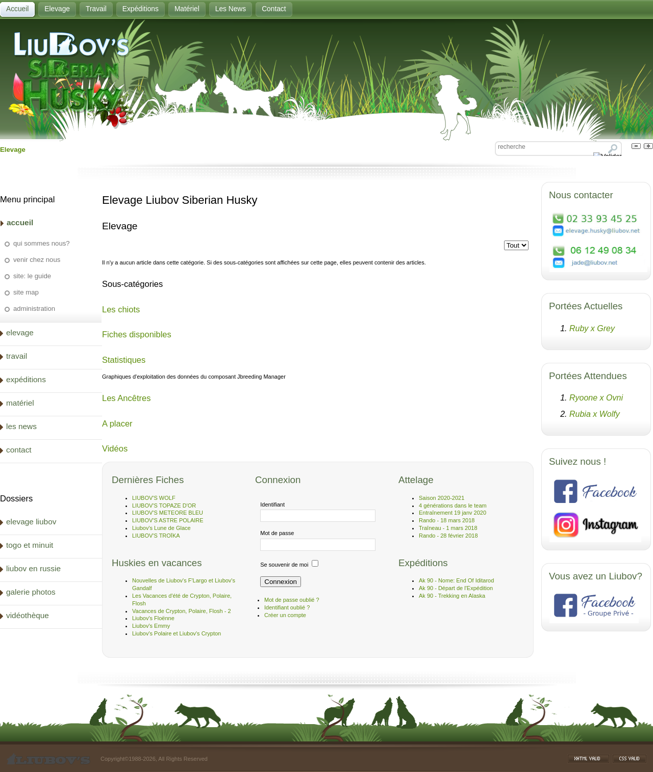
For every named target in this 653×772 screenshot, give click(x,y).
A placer (117, 423)
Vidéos (115, 448)
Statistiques (123, 359)
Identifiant (272, 504)
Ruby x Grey (592, 328)
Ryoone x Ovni (596, 397)
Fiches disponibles (136, 334)
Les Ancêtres (126, 398)
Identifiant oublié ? (287, 607)
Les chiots (121, 309)
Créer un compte (285, 615)
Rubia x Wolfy (594, 414)
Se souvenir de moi (284, 565)
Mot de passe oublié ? (291, 600)
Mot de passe (277, 533)
